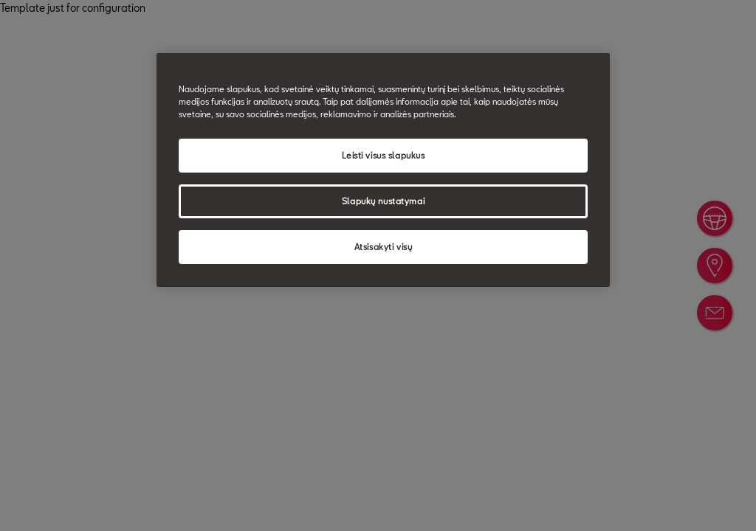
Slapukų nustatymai (383, 201)
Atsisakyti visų (383, 246)
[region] (383, 170)
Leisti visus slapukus (383, 155)
